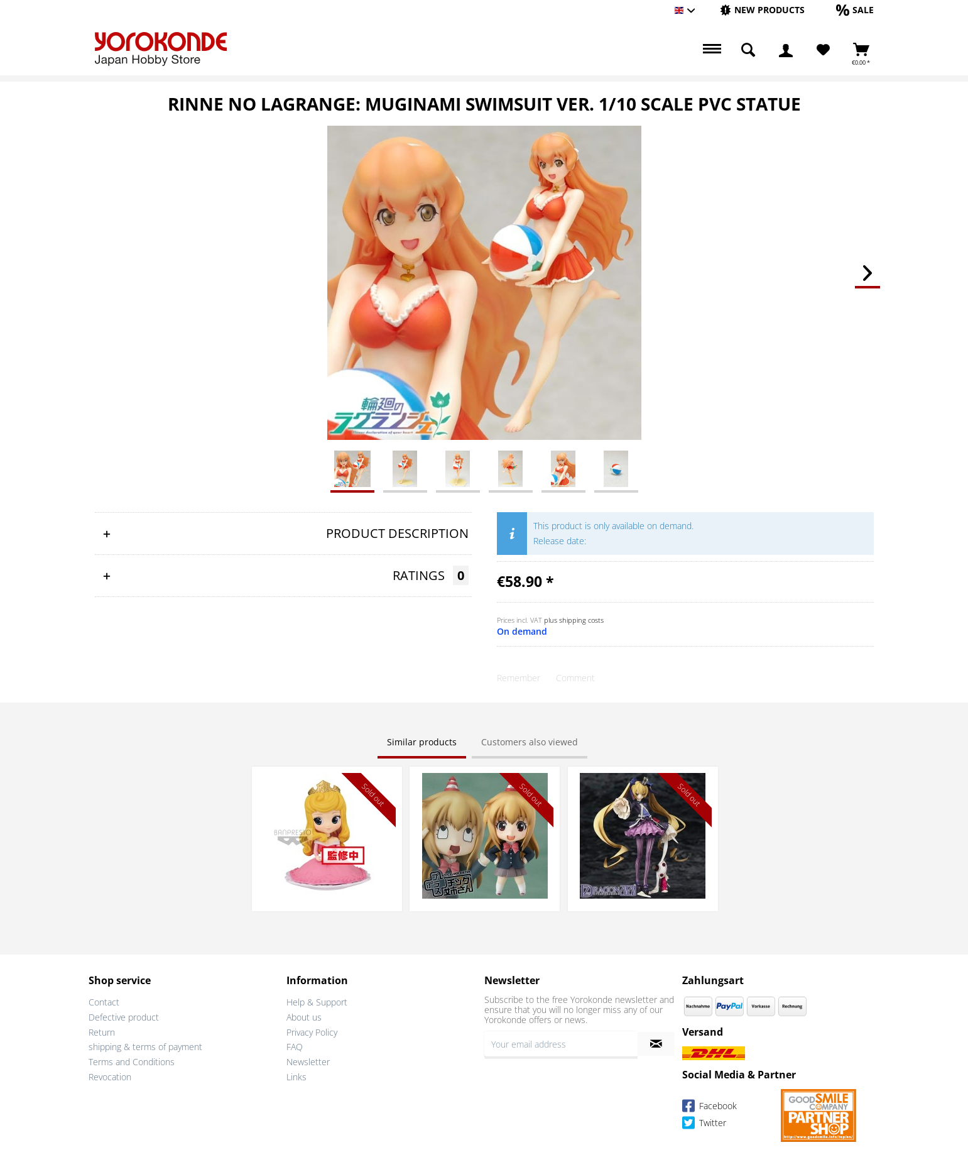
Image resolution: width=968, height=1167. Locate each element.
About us (304, 1017)
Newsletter (308, 1062)
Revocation (110, 1077)
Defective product (124, 1017)
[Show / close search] (748, 50)
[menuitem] (762, 10)
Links (296, 1077)
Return (102, 1032)
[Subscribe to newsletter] (656, 1043)
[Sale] (855, 10)
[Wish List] (823, 50)
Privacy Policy (311, 1032)
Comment (575, 678)
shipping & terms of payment (145, 1047)
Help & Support (316, 1002)
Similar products (422, 742)
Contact (104, 1002)
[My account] (785, 50)
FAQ (294, 1047)
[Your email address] (561, 1043)
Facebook (709, 1107)
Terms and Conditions (132, 1062)
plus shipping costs (574, 620)
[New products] (762, 10)
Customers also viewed (529, 742)
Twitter (704, 1124)
